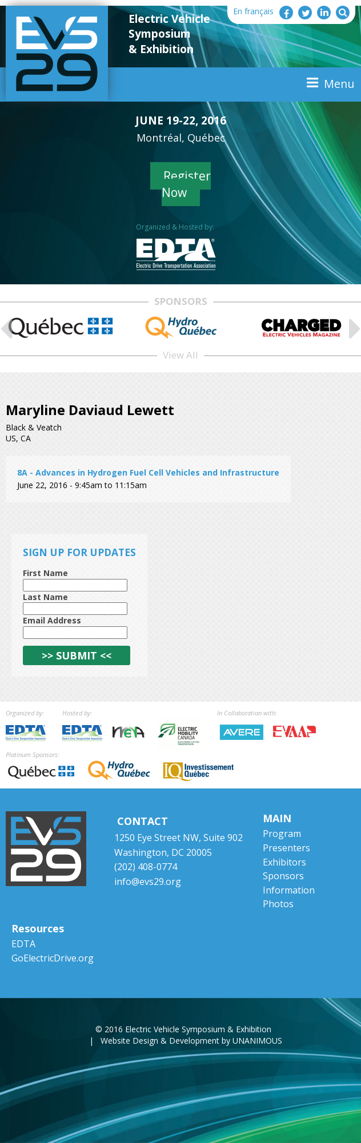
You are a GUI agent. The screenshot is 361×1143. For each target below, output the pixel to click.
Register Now (186, 184)
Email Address (52, 620)
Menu (339, 83)
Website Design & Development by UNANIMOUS (191, 1040)
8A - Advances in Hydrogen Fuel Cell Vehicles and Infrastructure (148, 472)
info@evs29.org (147, 881)
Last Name (45, 596)
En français (253, 11)
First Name (45, 573)
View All (180, 354)
